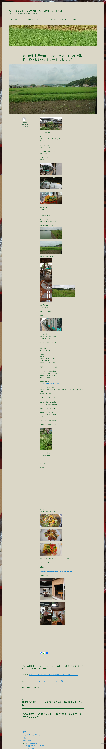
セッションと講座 (52, 19)
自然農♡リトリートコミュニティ (36, 19)
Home (11, 19)
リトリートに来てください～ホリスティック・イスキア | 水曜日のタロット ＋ (49, 681)
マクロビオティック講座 (30, 748)
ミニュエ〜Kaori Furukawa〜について (33, 734)
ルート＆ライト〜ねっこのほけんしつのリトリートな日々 (36, 11)
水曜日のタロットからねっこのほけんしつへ (34, 735)
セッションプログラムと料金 (31, 743)
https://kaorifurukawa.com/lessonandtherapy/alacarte (56, 571)
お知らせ (24, 126)
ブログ (23, 19)
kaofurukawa (25, 122)
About (16, 19)
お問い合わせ (63, 19)
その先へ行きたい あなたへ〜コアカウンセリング (35, 745)
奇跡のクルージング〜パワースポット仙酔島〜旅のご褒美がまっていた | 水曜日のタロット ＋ (53, 674)
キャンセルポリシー (74, 19)
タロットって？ (28, 742)
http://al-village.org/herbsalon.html (50, 383)
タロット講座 (27, 746)
